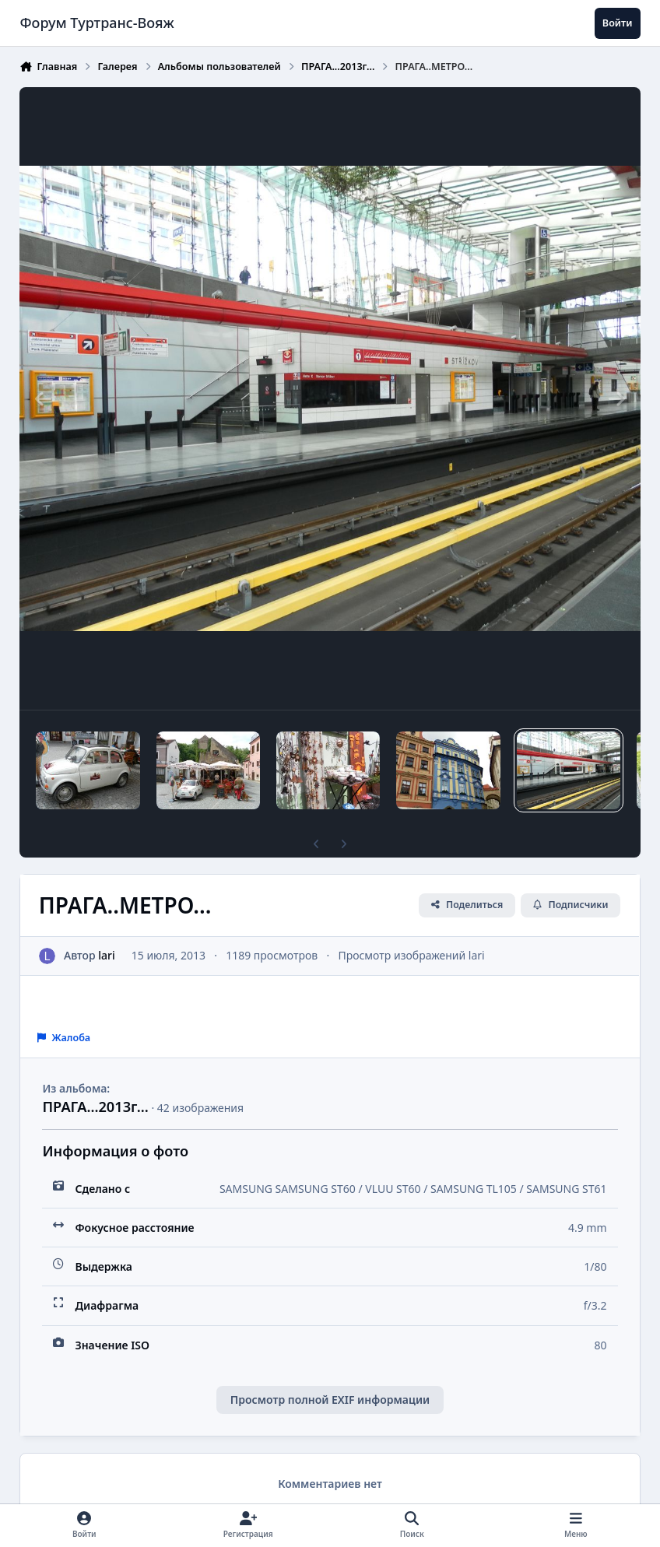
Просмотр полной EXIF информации (330, 1399)
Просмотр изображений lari (412, 955)
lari (107, 955)
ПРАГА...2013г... (95, 1106)
